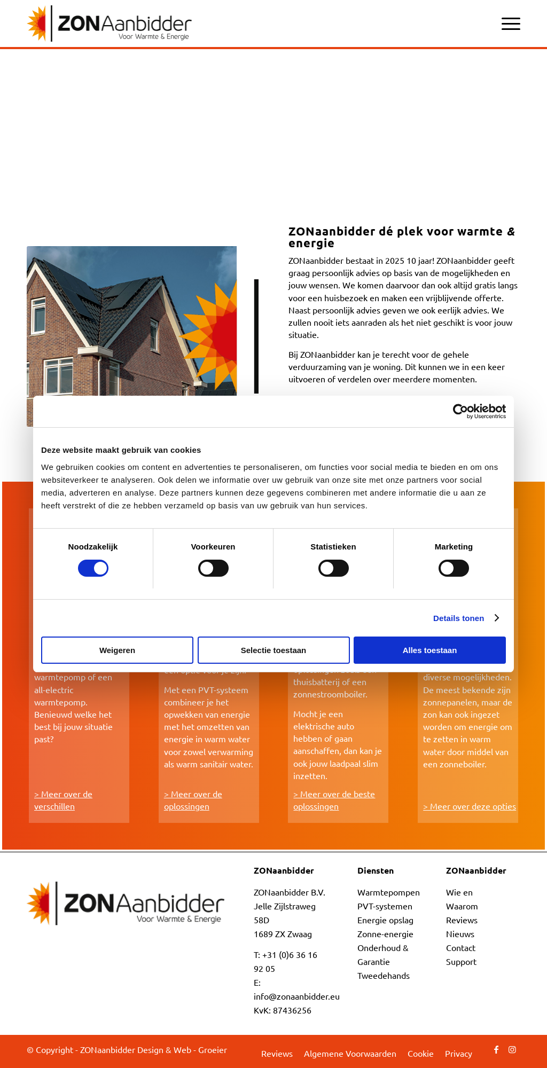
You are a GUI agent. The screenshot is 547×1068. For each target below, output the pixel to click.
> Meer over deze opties (469, 805)
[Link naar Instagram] (512, 1049)
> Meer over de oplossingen (193, 799)
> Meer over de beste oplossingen (334, 799)
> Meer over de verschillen (63, 799)
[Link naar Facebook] (496, 1049)
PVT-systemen (384, 905)
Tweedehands (383, 975)
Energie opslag (385, 919)
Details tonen (458, 618)
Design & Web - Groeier (182, 1049)
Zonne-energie (385, 933)
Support (461, 961)
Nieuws (460, 933)
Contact (460, 947)
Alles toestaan (430, 650)
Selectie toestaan (274, 650)
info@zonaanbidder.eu (297, 996)
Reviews (462, 919)
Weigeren (117, 650)
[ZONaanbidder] (109, 23)
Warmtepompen (388, 891)
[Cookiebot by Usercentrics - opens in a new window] (459, 412)
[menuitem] (507, 16)
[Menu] (507, 16)
